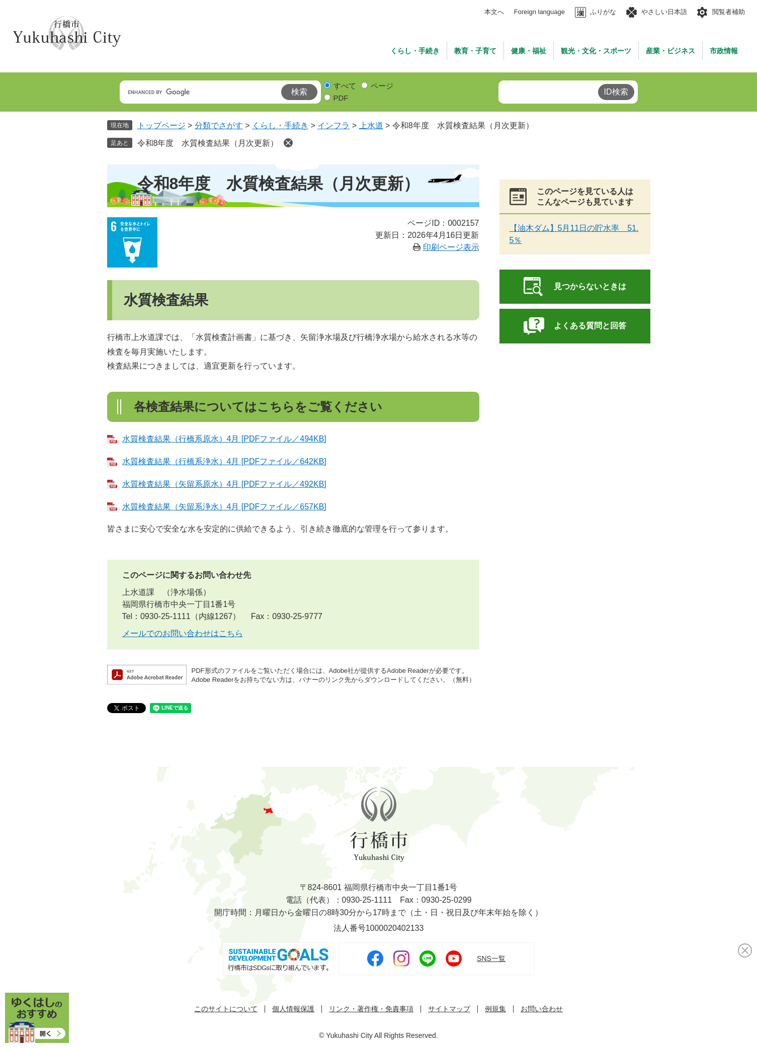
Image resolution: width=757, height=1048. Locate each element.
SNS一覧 (491, 958)
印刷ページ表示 (451, 247)
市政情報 (724, 51)
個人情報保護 (293, 1009)
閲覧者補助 (728, 12)
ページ (382, 85)
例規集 (495, 1009)
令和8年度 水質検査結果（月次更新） (208, 143)
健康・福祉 (528, 51)
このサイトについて (226, 1009)
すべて (344, 85)
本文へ (494, 12)
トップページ (161, 125)
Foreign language (539, 12)
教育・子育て (475, 51)
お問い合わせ (542, 1009)
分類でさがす (219, 125)
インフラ (333, 125)
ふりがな (603, 12)
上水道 (371, 125)
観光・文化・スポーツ (596, 51)
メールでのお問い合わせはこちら (182, 633)
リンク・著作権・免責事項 (371, 1009)
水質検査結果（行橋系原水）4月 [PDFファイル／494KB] (224, 438)
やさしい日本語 (664, 12)
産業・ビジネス (670, 51)
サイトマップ (449, 1009)
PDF (341, 98)
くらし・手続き (415, 51)
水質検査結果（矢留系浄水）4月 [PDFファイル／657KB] (224, 506)
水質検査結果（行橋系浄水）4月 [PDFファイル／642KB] (224, 461)
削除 (288, 142)
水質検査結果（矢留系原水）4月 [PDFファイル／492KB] (224, 484)
